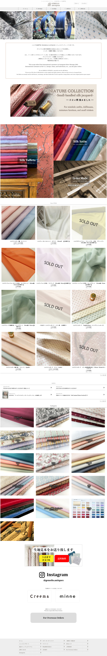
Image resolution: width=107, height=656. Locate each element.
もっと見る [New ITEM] (103, 375)
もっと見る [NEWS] (102, 401)
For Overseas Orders (53, 617)
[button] (39, 8)
